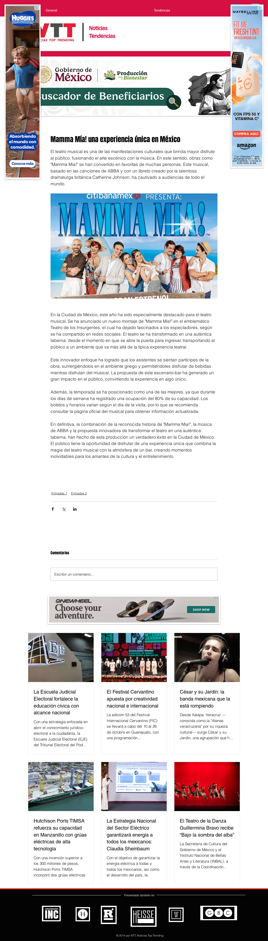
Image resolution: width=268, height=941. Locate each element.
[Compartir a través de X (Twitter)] (64, 509)
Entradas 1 (59, 493)
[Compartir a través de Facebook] (53, 509)
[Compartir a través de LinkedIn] (75, 509)
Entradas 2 (79, 493)
